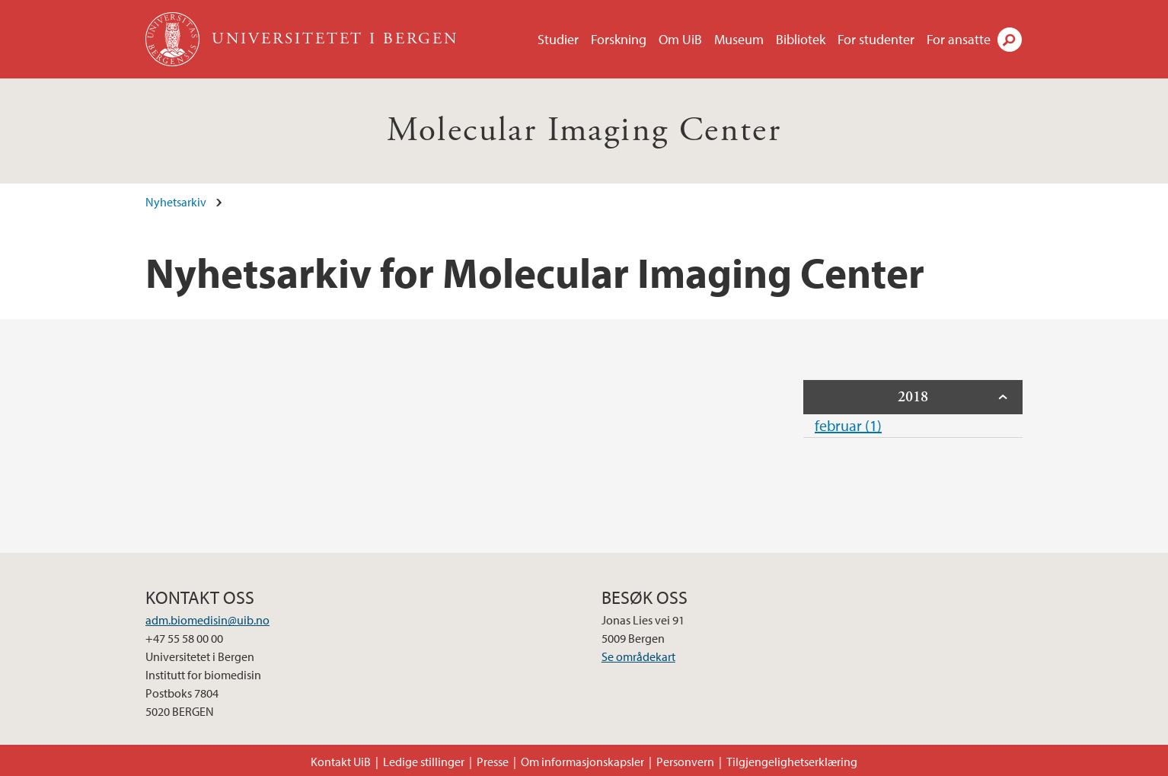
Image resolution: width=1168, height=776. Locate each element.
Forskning (618, 39)
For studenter (876, 39)
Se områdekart (638, 656)
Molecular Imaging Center (584, 130)
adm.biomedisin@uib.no (207, 620)
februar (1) (848, 425)
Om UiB (680, 39)
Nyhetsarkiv (175, 201)
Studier (558, 39)
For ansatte (959, 39)
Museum (739, 39)
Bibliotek (800, 39)
